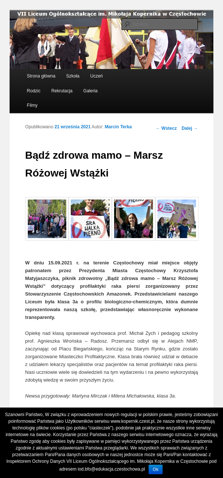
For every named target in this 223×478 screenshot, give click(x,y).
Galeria (90, 90)
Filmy (32, 105)
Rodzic (34, 90)
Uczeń (96, 76)
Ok (155, 469)
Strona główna (41, 76)
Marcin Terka (118, 126)
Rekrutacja (61, 90)
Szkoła (72, 76)
